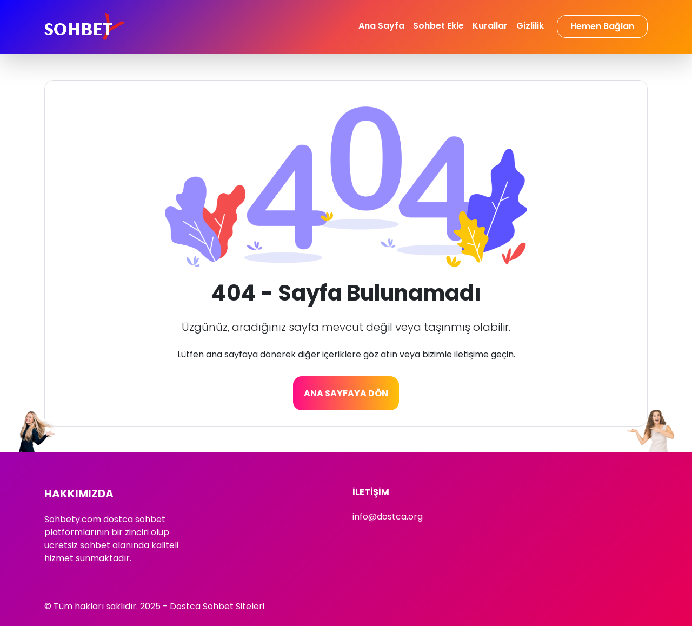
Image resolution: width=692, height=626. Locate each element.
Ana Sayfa (381, 25)
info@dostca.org (387, 516)
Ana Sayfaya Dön (346, 393)
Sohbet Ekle (438, 25)
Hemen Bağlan (602, 26)
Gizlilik (530, 25)
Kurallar (490, 25)
